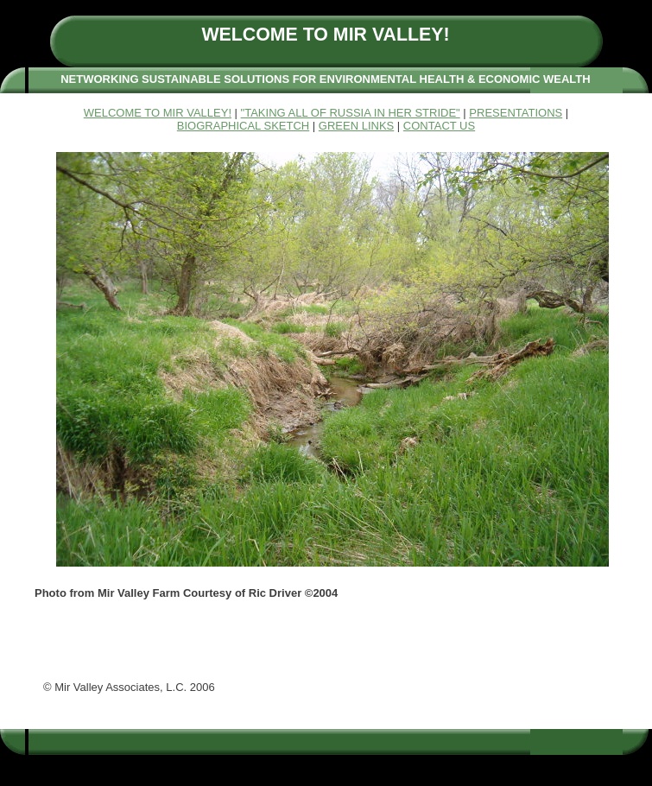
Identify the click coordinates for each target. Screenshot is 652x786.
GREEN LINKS (356, 125)
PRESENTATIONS (515, 112)
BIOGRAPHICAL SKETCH (243, 125)
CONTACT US (439, 125)
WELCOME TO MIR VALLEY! (157, 112)
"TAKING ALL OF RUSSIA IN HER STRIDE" (350, 112)
